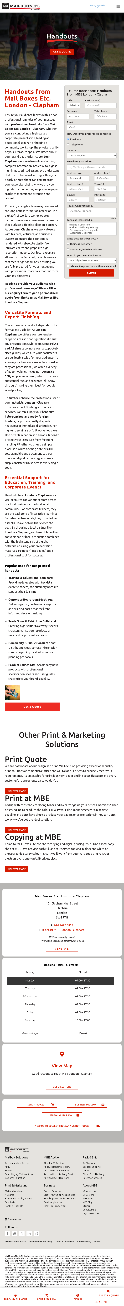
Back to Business (52, 1191)
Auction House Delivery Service (59, 1174)
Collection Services (92, 1178)
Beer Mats (10, 1202)
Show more (13, 1219)
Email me (75, 139)
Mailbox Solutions (16, 1157)
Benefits (9, 1170)
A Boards (9, 1195)
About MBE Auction (54, 1163)
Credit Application (53, 1202)
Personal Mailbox (61, 1115)
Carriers (87, 1170)
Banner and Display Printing (18, 1198)
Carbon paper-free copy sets (91, 230)
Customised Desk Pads (91, 233)
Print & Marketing (16, 1185)
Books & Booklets (14, 1206)
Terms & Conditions (65, 1241)
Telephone (76, 144)
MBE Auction (52, 1157)
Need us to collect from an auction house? (62, 1126)
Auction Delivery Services (56, 1170)
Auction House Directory (56, 1178)
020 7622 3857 (63, 925)
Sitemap (87, 1206)
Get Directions (62, 1087)
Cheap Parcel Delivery (93, 1174)
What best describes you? (81, 238)
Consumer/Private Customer (86, 249)
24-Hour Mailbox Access (17, 1163)
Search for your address (80, 161)
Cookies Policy (84, 1241)
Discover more (16, 791)
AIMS (7, 1167)
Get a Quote (62, 51)
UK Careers (88, 1195)
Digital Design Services (55, 1206)
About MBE (90, 1185)
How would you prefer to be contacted (89, 133)
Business (49, 1185)
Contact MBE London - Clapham (63, 929)
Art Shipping (89, 1163)
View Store (61, 948)
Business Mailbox (85, 1104)
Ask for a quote (109, 1295)
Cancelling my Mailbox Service (20, 1174)
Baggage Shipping (92, 1167)
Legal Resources (91, 1213)
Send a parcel (35, 1104)
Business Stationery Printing (91, 227)
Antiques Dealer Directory (57, 1167)
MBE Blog (88, 1202)
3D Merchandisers (14, 1191)
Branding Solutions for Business (60, 1198)
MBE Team (88, 1198)
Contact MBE (89, 1209)
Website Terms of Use (15, 1241)
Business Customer (81, 244)
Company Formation (15, 1178)
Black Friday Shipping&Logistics (59, 1195)
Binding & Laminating (91, 224)
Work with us (89, 1191)
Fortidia (98, 1241)
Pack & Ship (90, 1157)
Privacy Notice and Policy (40, 1241)
